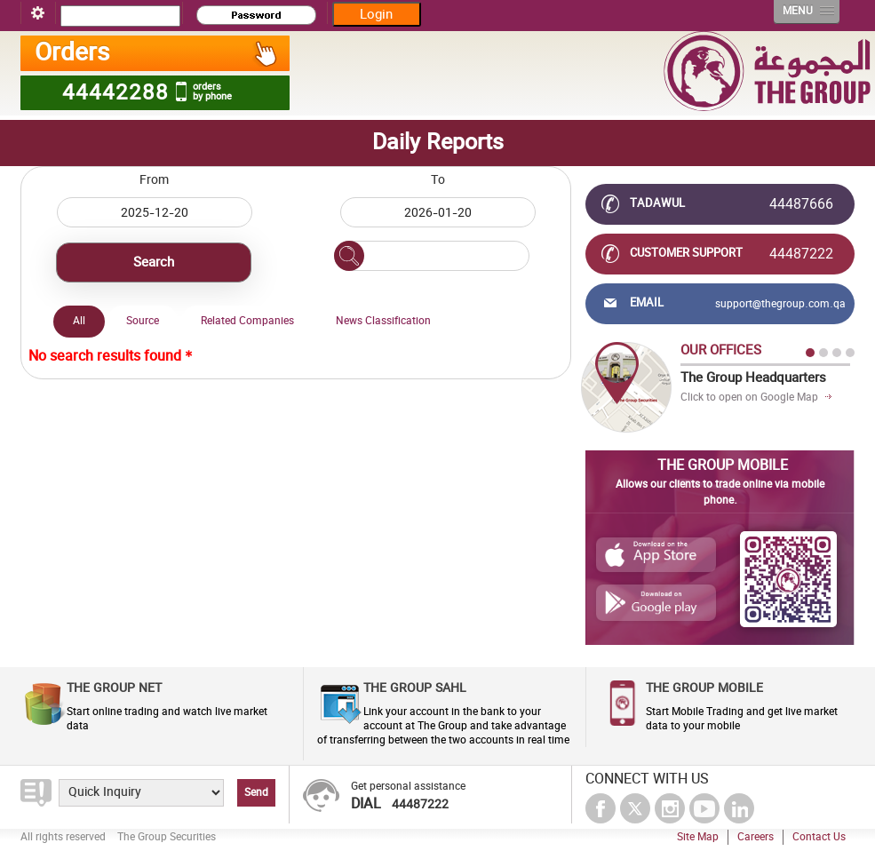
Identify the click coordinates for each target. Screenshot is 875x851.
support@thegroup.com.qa (780, 303)
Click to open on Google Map (749, 397)
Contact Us (819, 836)
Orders (157, 53)
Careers (755, 836)
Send (256, 792)
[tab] (79, 322)
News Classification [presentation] (383, 320)
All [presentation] (79, 320)
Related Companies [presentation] (247, 320)
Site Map (698, 836)
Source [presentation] (142, 320)
